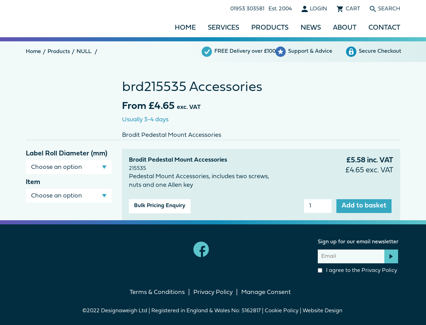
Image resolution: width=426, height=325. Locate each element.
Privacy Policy (379, 270)
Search (389, 9)
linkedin (225, 249)
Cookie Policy (281, 311)
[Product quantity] (318, 206)
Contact (384, 27)
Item (33, 182)
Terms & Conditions (157, 292)
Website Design (323, 311)
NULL (84, 51)
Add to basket (364, 205)
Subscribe (391, 256)
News (311, 27)
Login (318, 9)
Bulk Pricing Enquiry (159, 206)
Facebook (201, 249)
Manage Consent (266, 292)
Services (223, 27)
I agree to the (357, 270)
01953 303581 (247, 9)
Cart (353, 9)
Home (185, 27)
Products (269, 27)
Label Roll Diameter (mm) (66, 153)
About (344, 27)
